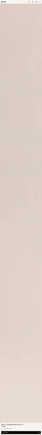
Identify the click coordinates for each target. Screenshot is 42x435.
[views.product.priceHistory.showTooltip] (6, 426)
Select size (21, 432)
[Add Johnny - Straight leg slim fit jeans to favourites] (23, 425)
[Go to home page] (3, 1)
